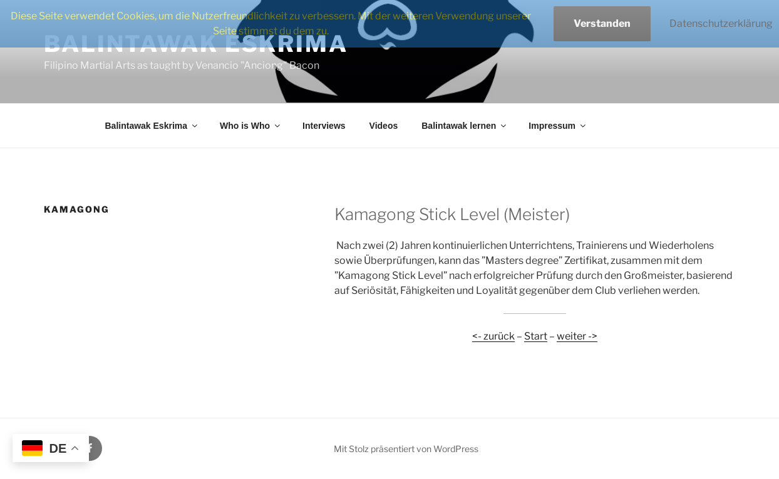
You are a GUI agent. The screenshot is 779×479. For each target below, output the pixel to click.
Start (535, 336)
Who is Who (251, 126)
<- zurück (493, 336)
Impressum (558, 126)
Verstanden (602, 23)
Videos (383, 126)
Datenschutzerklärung (721, 23)
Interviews (323, 126)
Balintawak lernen (464, 126)
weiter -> (577, 336)
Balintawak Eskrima (152, 126)
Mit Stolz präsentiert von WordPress (406, 448)
